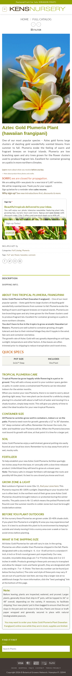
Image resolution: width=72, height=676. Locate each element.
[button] (4, 9)
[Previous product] (38, 24)
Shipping (23, 668)
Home (25, 19)
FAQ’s (31, 668)
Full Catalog (41, 19)
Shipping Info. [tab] (10, 284)
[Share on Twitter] (9, 261)
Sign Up (8, 202)
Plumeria (25, 250)
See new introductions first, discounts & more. (39, 193)
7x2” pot (10, 255)
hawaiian (24, 255)
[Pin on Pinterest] (20, 261)
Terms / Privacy (53, 668)
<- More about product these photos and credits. (18, 173)
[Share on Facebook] (4, 261)
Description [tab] (10, 278)
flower (17, 255)
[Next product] (33, 24)
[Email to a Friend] (15, 261)
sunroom (32, 255)
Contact (40, 668)
